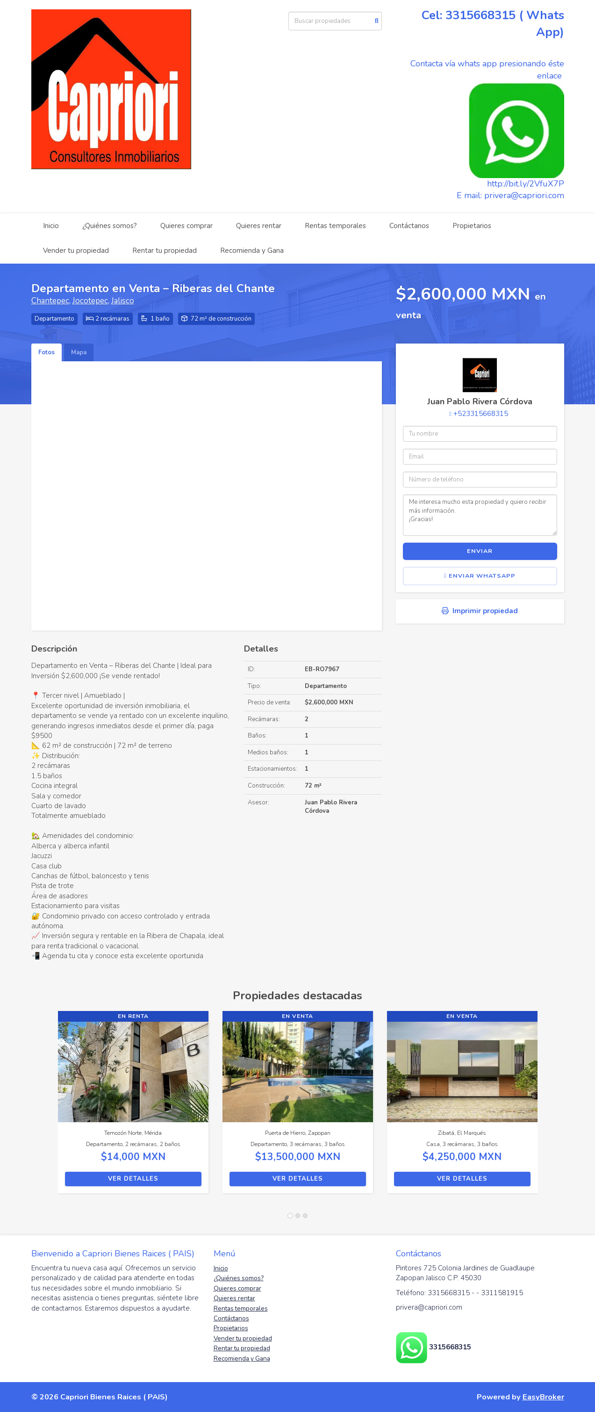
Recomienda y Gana (252, 250)
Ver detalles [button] (133, 1179)
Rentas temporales (335, 225)
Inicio (51, 225)
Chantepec (50, 300)
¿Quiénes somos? (109, 225)
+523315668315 (480, 413)
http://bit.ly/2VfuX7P (525, 183)
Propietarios (471, 225)
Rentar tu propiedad (164, 250)
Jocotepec (90, 300)
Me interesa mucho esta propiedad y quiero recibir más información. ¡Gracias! (480, 515)
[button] (44, 1107)
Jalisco (122, 300)
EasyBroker (543, 1396)
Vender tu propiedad (76, 250)
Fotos (46, 352)
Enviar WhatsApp (480, 576)
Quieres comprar (186, 225)
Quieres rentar (258, 225)
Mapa (78, 352)
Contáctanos (409, 225)
